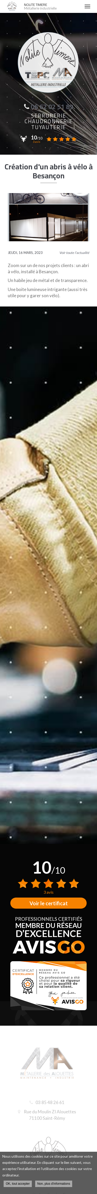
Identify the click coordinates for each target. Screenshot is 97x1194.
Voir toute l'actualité (74, 253)
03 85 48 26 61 (48, 1102)
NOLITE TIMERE (51, 6)
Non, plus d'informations (53, 1184)
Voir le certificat (48, 903)
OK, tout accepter (18, 1184)
